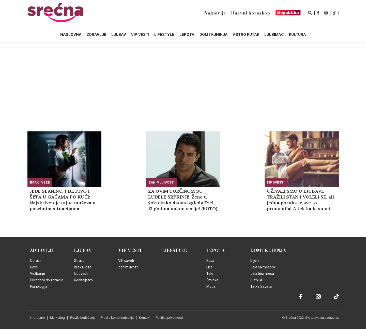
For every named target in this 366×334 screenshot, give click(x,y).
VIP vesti (130, 250)
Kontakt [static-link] (144, 318)
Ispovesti (275, 182)
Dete (34, 267)
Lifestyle (174, 250)
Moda (211, 286)
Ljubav (83, 250)
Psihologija (38, 286)
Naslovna (71, 34)
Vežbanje (37, 273)
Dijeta (255, 261)
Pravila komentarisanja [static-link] (117, 318)
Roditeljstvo (83, 280)
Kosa (210, 261)
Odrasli (35, 261)
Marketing (57, 318)
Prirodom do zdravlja (46, 280)
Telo (209, 273)
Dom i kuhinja (268, 250)
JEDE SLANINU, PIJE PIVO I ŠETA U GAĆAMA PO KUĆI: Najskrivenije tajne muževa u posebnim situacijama (63, 199)
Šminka (212, 280)
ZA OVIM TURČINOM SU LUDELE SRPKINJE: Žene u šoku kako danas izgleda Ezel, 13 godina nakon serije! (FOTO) (182, 199)
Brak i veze (40, 182)
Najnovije (215, 13)
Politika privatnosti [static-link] (169, 318)
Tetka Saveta (261, 286)
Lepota (215, 250)
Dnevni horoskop (250, 13)
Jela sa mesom (262, 267)
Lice (209, 267)
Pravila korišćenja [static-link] (83, 318)
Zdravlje (42, 250)
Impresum (37, 318)
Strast (79, 261)
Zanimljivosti (161, 182)
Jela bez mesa (262, 273)
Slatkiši (256, 280)
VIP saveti (126, 261)
